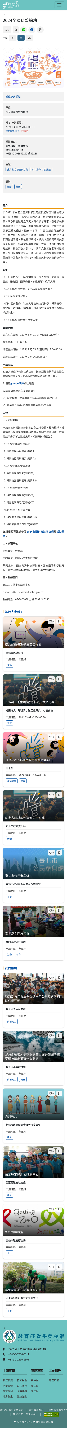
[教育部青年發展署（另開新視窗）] (33, 1338)
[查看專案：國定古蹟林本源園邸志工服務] (33, 818)
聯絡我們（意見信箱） (25, 1414)
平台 (9, 896)
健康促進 (22, 1396)
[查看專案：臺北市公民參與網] (33, 876)
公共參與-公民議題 (41, 169)
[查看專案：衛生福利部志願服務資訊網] (33, 1290)
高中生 (34, 1380)
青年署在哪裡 (36, 1409)
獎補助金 (11, 781)
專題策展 (54, 1380)
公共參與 (22, 1385)
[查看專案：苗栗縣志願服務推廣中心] (33, 1174)
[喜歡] (7, 29)
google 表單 (17, 383)
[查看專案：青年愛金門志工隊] (33, 933)
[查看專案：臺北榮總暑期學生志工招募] (33, 644)
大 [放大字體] (12, 38)
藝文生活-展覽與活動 (17, 169)
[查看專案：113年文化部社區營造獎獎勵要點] (33, 760)
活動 (9, 186)
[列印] (40, 29)
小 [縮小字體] (29, 38)
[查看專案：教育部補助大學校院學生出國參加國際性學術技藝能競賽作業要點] (33, 1056)
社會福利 (8, 1391)
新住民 (34, 1391)
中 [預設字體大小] (21, 38)
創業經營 (8, 1385)
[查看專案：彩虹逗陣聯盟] (33, 1232)
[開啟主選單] (59, 4)
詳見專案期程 (12, 130)
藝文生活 (22, 1380)
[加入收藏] (16, 29)
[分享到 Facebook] (31, 29)
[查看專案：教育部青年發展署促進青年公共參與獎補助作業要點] (33, 998)
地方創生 (8, 1396)
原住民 (34, 1385)
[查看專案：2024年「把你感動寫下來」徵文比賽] (33, 702)
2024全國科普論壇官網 (40, 531)
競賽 (18, 186)
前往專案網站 (20, 96)
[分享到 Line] (23, 29)
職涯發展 (8, 1380)
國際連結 (22, 1391)
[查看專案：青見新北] (33, 1116)
